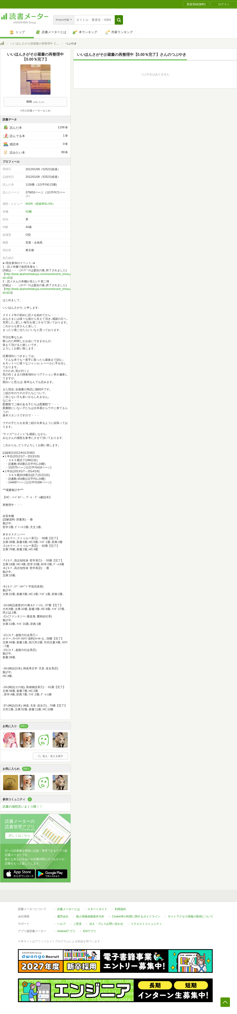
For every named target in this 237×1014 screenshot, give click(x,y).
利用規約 (120, 909)
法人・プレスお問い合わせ (106, 923)
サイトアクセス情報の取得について (190, 916)
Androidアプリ (66, 931)
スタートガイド (97, 909)
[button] (119, 20)
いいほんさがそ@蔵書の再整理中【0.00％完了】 (41, 43)
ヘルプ (61, 923)
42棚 (28, 211)
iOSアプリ (89, 931)
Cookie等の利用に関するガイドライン (136, 916)
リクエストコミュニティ (146, 923)
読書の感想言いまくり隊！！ (22, 806)
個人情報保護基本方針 (90, 916)
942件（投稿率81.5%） (40, 203)
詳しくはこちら (19, 835)
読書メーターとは (68, 909)
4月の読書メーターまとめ (35, 110)
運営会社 (62, 916)
